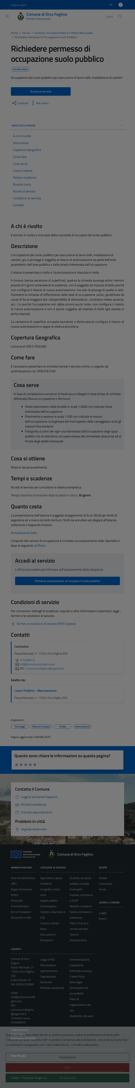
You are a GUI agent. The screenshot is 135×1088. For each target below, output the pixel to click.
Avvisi (102, 889)
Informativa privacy (81, 971)
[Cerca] (120, 16)
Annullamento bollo (24, 532)
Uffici (14, 883)
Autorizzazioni (48, 906)
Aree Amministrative (23, 878)
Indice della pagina (67, 125)
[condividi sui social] (20, 103)
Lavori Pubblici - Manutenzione (35, 690)
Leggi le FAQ (47, 959)
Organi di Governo (21, 889)
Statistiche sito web (81, 1016)
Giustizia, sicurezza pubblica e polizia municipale (80, 883)
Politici (14, 895)
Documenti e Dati (21, 917)
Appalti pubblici (49, 900)
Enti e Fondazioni (21, 912)
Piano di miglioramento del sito (80, 1004)
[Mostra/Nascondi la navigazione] (7, 16)
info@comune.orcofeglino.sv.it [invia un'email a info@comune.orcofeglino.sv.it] (34, 664)
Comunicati (105, 883)
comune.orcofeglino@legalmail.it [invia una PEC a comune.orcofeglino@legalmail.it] (45, 668)
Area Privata (18, 1056)
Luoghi (103, 913)
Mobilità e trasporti (81, 906)
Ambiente (46, 883)
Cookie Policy (77, 976)
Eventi (103, 918)
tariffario (39, 545)
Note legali (76, 982)
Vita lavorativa (78, 940)
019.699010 (24, 660)
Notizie (103, 878)
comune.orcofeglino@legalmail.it (22, 1012)
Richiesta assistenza (52, 988)
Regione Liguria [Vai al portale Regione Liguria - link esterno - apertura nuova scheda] (19, 5)
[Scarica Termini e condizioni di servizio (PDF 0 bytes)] (43, 623)
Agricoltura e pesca (51, 878)
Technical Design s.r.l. (35, 1078)
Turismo (74, 934)
